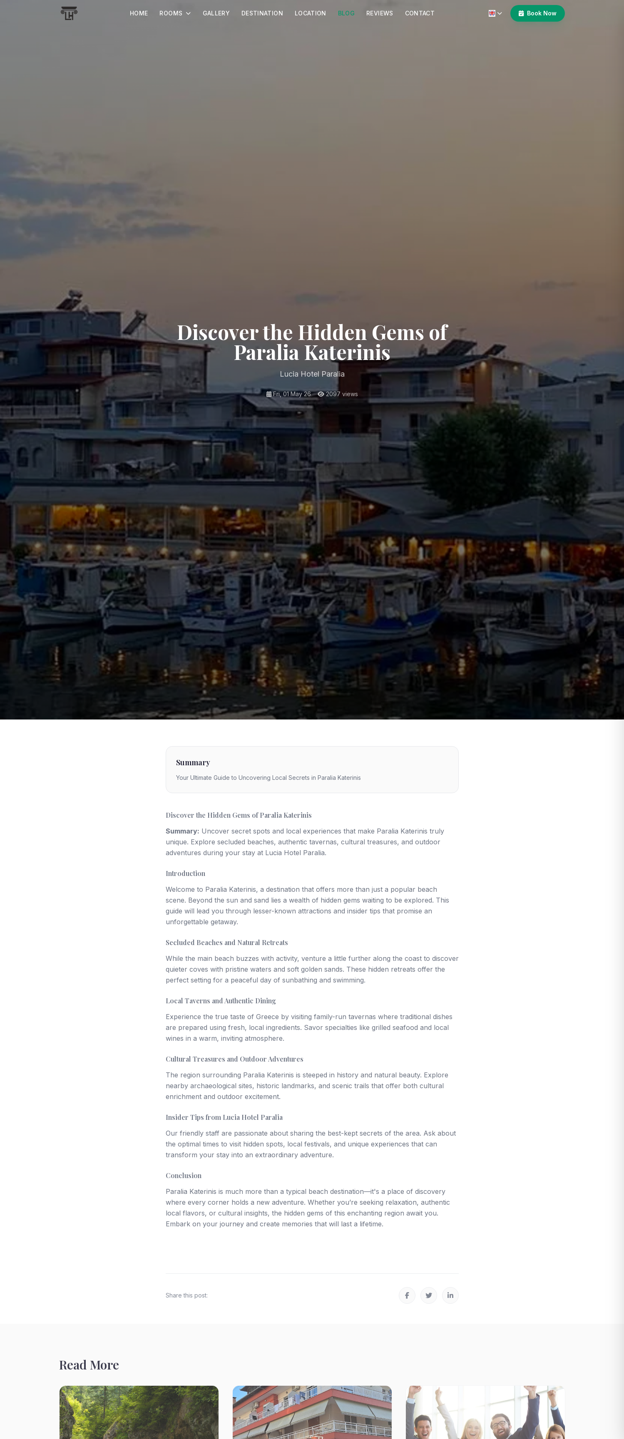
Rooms (175, 13)
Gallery (216, 13)
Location (310, 13)
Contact (420, 13)
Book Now (538, 13)
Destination (262, 13)
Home (139, 13)
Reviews (379, 13)
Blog (346, 13)
